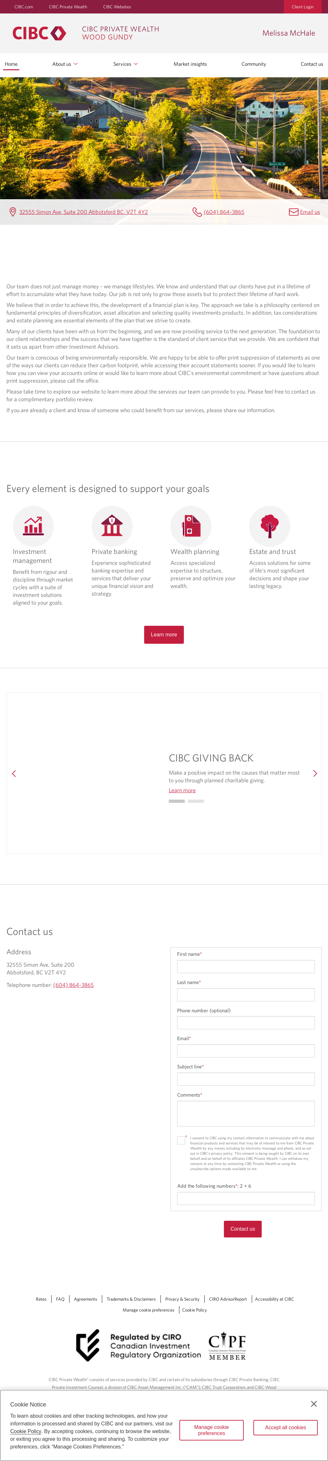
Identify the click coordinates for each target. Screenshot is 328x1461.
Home (11, 64)
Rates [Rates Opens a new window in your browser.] (41, 1299)
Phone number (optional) (204, 1010)
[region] (164, 1425)
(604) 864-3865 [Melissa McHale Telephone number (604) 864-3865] (224, 211)
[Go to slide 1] (196, 801)
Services (126, 64)
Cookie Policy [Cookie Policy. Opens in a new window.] (25, 1431)
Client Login (303, 6)
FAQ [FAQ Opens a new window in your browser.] (60, 1299)
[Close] (314, 1404)
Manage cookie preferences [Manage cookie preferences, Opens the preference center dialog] (211, 1430)
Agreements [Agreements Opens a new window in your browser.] (85, 1299)
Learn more (164, 634)
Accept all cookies (285, 1427)
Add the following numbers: (214, 1186)
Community (254, 64)
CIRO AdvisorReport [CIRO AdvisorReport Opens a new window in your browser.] (228, 1299)
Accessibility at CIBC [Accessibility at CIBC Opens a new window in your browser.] (274, 1299)
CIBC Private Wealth (68, 6)
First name (189, 954)
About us (65, 64)
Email (184, 1038)
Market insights (190, 64)
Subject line (190, 1066)
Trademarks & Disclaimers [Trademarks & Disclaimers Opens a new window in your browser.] (131, 1299)
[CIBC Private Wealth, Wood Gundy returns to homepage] (134, 33)
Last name (189, 982)
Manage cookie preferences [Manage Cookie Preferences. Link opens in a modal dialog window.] (148, 1309)
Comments (189, 1095)
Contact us (312, 64)
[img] (91, 773)
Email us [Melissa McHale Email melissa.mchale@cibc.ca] (310, 211)
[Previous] (14, 773)
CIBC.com (23, 6)
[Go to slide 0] (177, 801)
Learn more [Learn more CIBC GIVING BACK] (182, 790)
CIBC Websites (117, 6)
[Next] (314, 773)
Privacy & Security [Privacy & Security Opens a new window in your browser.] (182, 1299)
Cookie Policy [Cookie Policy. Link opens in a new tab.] (194, 1309)
